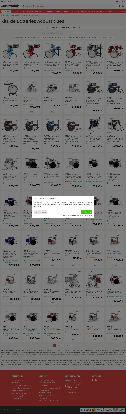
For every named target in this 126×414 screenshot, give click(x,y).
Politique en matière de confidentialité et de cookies (77, 215)
